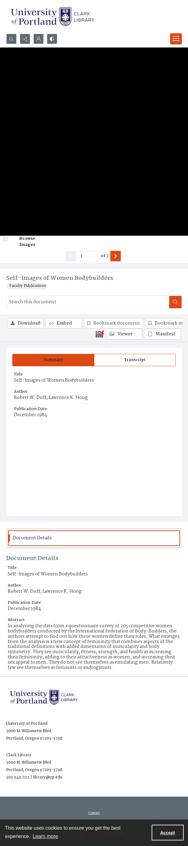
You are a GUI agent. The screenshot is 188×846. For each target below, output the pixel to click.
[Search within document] (175, 302)
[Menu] (176, 38)
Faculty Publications (27, 286)
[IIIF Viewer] (124, 334)
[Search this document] (87, 302)
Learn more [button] (45, 836)
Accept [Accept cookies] (167, 832)
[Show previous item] (71, 256)
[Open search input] (11, 39)
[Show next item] (115, 256)
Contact (94, 813)
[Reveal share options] (25, 39)
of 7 (105, 256)
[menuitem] (94, 812)
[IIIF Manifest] (162, 334)
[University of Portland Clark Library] (52, 17)
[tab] (53, 360)
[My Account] (38, 39)
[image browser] (23, 242)
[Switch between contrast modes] (52, 39)
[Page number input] (88, 256)
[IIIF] (99, 334)
